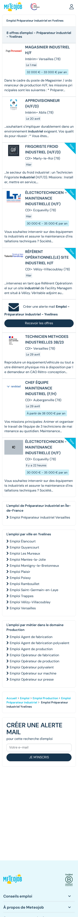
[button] (71, 6)
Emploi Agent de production (31, 649)
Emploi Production (45, 698)
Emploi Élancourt (23, 541)
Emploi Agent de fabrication (31, 637)
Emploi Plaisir (20, 571)
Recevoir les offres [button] (39, 323)
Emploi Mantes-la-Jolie (28, 559)
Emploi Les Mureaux (25, 553)
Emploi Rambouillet (24, 584)
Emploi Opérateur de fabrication (34, 655)
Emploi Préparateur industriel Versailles (40, 517)
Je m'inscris (39, 757)
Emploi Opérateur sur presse (32, 679)
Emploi (25, 698)
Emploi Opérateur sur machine (33, 673)
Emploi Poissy (20, 578)
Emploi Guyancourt (24, 547)
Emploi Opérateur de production (34, 661)
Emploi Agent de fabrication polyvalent (39, 643)
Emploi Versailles (23, 608)
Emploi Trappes (21, 596)
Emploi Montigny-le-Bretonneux (34, 565)
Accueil (11, 698)
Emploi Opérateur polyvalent (32, 667)
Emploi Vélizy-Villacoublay (30, 602)
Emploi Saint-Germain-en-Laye (34, 590)
